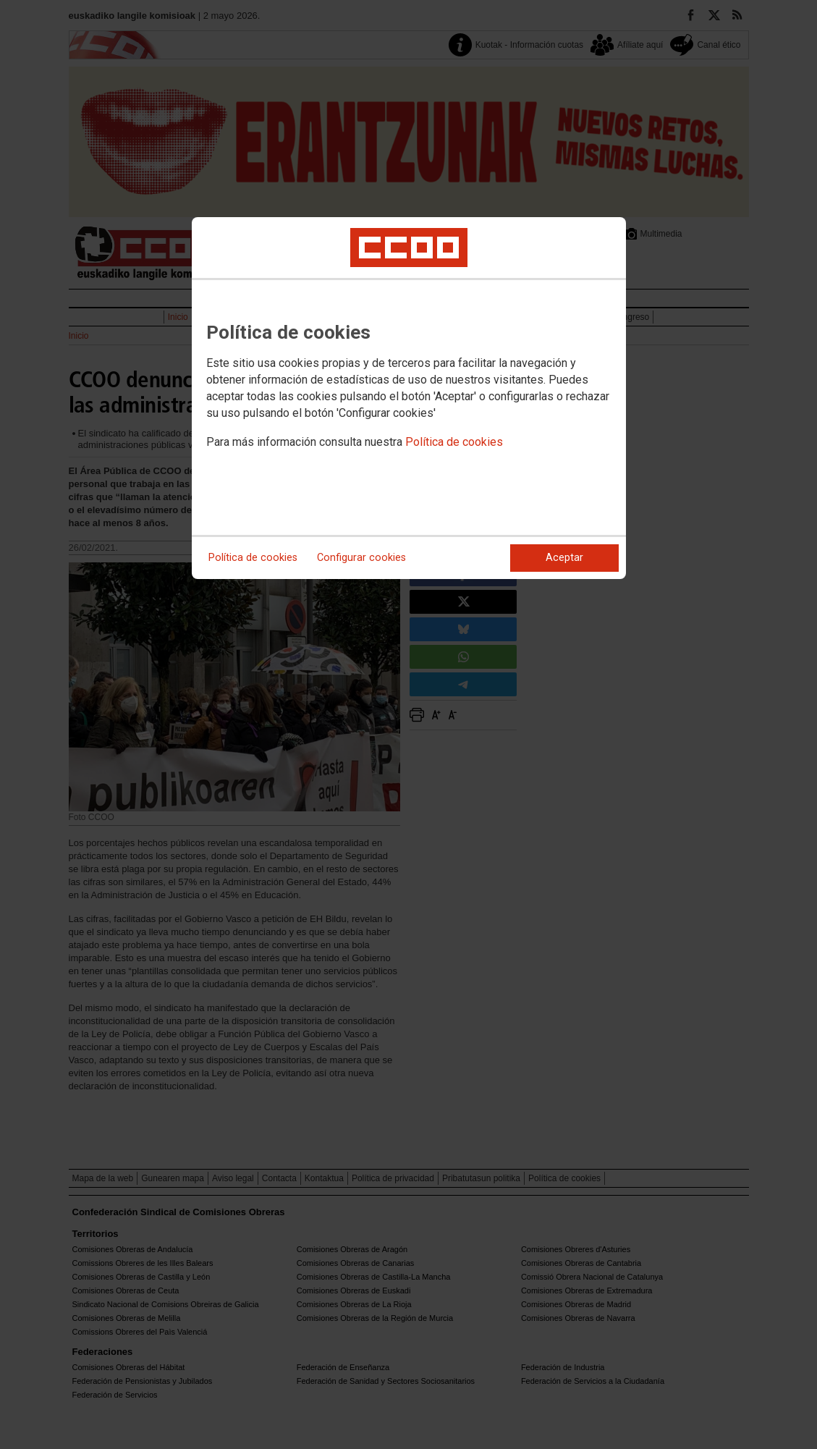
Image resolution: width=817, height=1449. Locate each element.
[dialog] (409, 398)
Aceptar (564, 558)
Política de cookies (454, 442)
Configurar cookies (361, 558)
